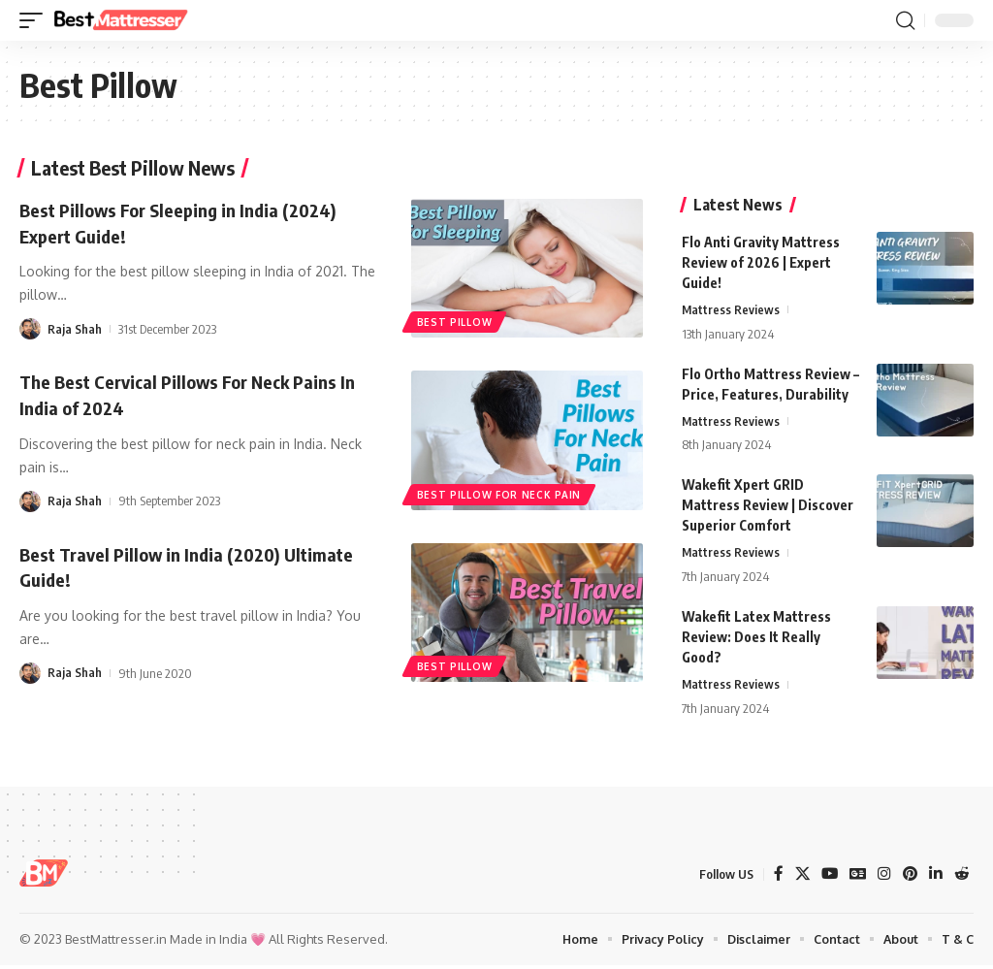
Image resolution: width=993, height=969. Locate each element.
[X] (798, 877)
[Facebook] (774, 877)
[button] (35, 20)
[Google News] (855, 877)
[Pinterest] (908, 877)
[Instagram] (882, 877)
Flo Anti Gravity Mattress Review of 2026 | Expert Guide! (761, 262)
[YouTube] (826, 877)
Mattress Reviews (731, 310)
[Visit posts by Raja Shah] (30, 327)
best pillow (456, 320)
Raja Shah (75, 327)
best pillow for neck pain (500, 491)
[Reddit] (961, 877)
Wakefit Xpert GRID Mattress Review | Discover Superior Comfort (767, 506)
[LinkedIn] (934, 877)
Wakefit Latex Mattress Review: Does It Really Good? (756, 639)
